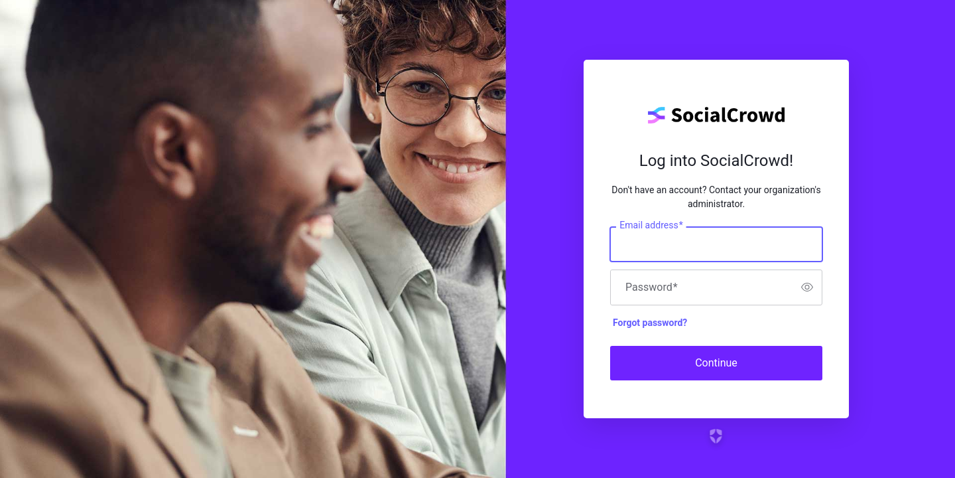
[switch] (807, 287)
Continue (716, 363)
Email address (650, 225)
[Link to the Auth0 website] (716, 436)
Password (651, 287)
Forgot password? (650, 322)
